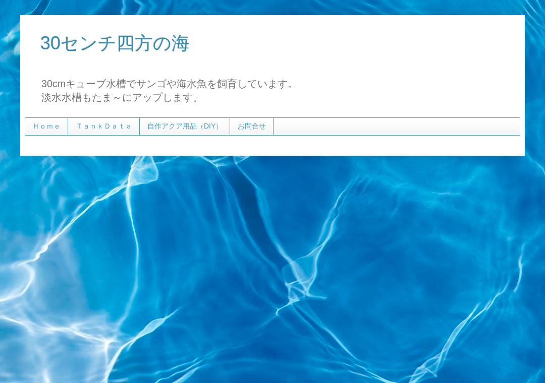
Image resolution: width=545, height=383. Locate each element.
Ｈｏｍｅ (46, 126)
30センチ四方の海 (115, 43)
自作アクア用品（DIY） (185, 126)
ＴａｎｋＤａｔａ (104, 126)
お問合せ (252, 126)
